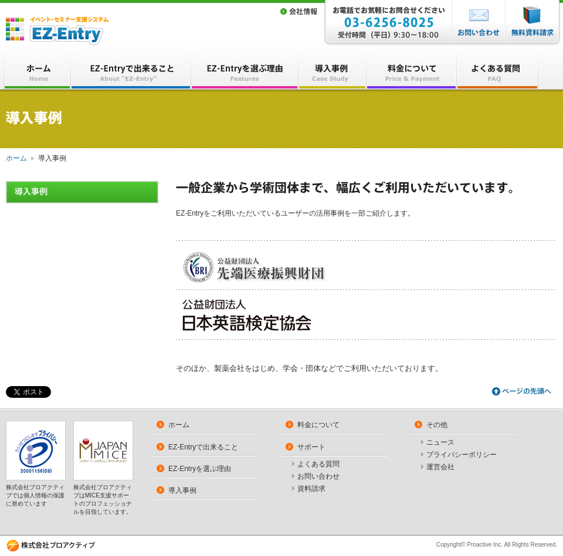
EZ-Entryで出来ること (203, 447)
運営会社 (440, 467)
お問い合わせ (318, 476)
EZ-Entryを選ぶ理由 (199, 469)
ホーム (16, 158)
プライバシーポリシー (461, 455)
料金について (318, 425)
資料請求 (311, 489)
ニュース (440, 442)
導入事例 (182, 490)
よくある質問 (318, 464)
